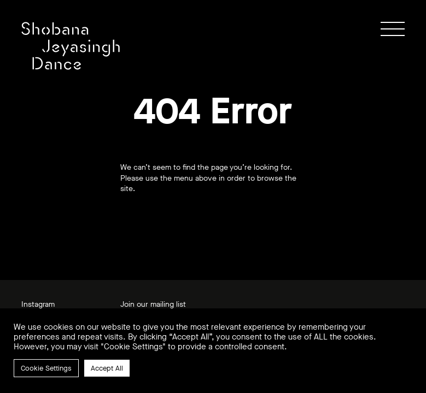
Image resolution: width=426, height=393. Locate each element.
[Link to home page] (70, 46)
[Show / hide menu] (392, 28)
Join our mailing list (153, 304)
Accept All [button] (107, 368)
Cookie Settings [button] (46, 368)
